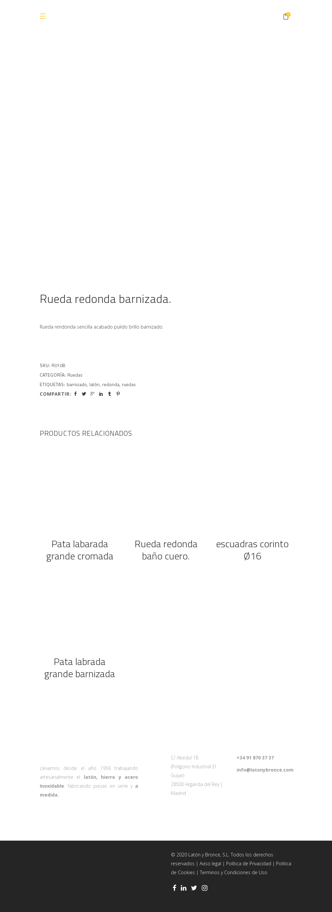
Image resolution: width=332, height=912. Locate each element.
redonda (110, 384)
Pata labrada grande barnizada (79, 667)
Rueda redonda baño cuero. (166, 549)
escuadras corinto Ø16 (252, 549)
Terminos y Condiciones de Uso (233, 872)
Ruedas (75, 374)
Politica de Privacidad (248, 863)
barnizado (77, 384)
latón (94, 384)
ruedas (129, 384)
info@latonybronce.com (265, 770)
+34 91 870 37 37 (255, 757)
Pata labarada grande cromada (79, 549)
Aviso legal (210, 863)
